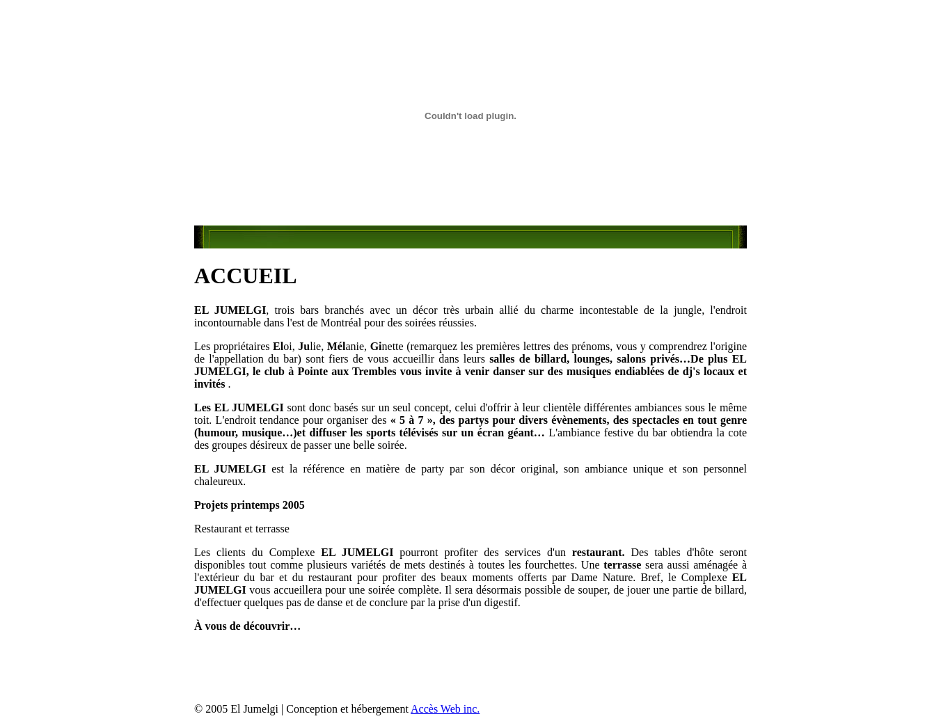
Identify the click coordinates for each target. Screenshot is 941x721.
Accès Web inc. (445, 709)
